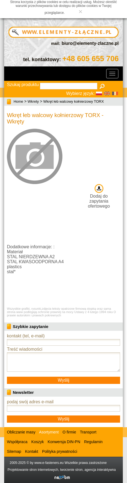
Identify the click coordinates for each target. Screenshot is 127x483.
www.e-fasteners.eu (48, 463)
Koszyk (37, 442)
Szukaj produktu (23, 84)
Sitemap (14, 451)
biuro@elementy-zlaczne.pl (90, 43)
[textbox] (68, 86)
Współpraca (17, 442)
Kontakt (31, 451)
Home (18, 101)
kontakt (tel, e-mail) (26, 336)
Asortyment (48, 432)
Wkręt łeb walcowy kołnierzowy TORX (73, 101)
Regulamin (93, 442)
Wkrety (33, 101)
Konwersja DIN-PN (64, 442)
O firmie (69, 432)
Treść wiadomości (24, 349)
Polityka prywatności (59, 451)
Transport (88, 432)
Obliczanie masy (21, 432)
